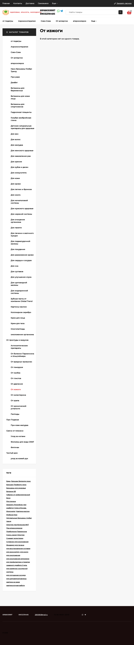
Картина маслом (23, 511)
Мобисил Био (11, 515)
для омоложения (13, 555)
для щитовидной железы (16, 579)
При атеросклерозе (14, 528)
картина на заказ (13, 582)
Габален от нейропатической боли (18, 496)
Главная (6, 3)
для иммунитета (12, 552)
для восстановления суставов (18, 548)
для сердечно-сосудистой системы (16, 570)
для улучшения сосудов (16, 575)
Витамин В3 (11, 491)
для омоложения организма (17, 559)
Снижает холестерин (14, 538)
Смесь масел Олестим (15, 535)
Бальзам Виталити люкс (21, 481)
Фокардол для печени (15, 545)
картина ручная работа (15, 585)
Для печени (11, 501)
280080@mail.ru (41, 615)
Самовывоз (43, 3)
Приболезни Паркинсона (16, 531)
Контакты (17, 3)
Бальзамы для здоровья (16, 488)
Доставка (30, 3)
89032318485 (47, 13)
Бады (8, 481)
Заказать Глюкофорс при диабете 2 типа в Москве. (16, 506)
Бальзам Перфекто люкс (16, 485)
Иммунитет (11, 511)
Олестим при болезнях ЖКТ (17, 525)
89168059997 (47, 10)
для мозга (24, 552)
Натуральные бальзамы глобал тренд (19, 519)
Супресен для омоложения (17, 542)
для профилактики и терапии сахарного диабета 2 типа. (18, 563)
